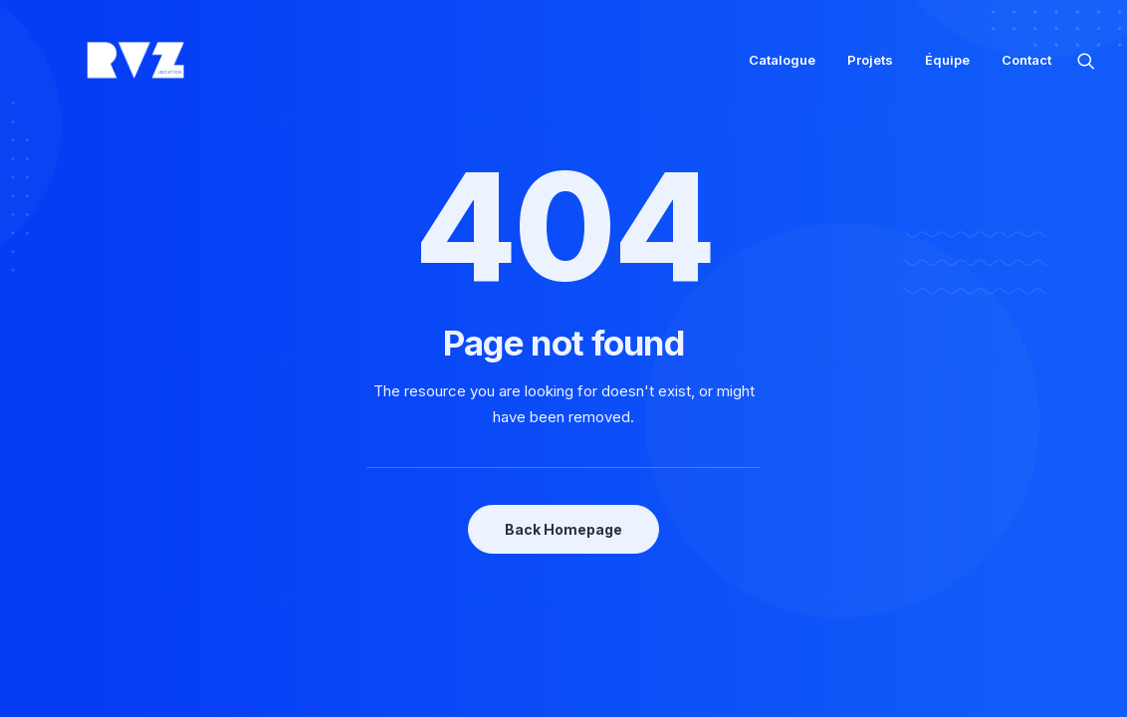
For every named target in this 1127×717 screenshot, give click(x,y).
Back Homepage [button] (563, 529)
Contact (1026, 68)
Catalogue (782, 68)
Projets (870, 68)
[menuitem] (782, 68)
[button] (1086, 68)
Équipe (947, 68)
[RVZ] (103, 68)
